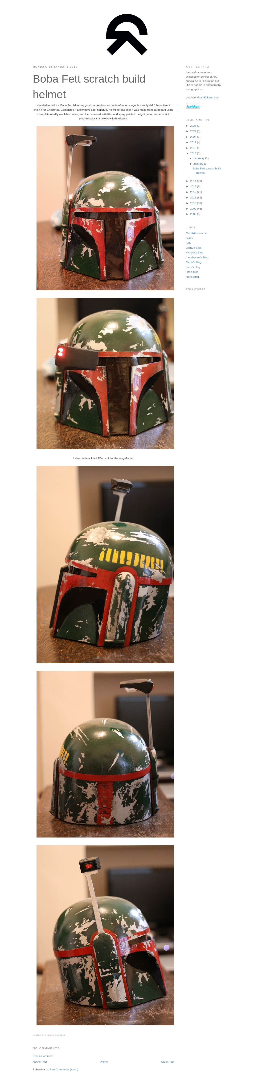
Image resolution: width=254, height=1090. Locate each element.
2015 (193, 153)
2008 (193, 213)
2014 (193, 180)
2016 (193, 147)
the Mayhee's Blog (197, 257)
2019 (193, 142)
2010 (193, 203)
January (198, 163)
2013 (193, 186)
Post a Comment (43, 1055)
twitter (189, 238)
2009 (193, 208)
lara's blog (192, 271)
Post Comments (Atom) (63, 1069)
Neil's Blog (192, 276)
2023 (193, 125)
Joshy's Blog (193, 247)
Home (104, 1061)
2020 (193, 136)
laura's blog (193, 267)
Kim (188, 242)
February (199, 158)
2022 (193, 131)
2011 (193, 197)
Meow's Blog (193, 262)
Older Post (167, 1061)
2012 (193, 192)
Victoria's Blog (194, 252)
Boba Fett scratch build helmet (89, 87)
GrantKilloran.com (208, 97)
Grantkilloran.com (197, 233)
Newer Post (40, 1061)
